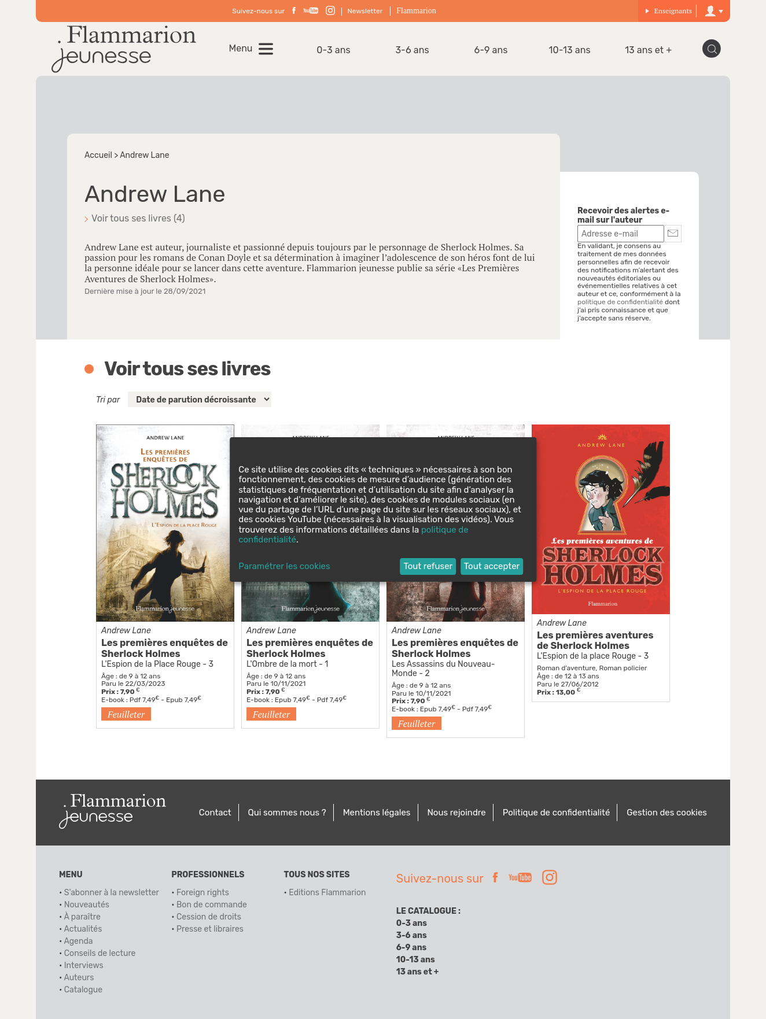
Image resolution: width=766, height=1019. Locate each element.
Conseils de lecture (100, 953)
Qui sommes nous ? (287, 812)
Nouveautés (86, 905)
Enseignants (668, 10)
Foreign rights (202, 893)
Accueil (98, 155)
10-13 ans (570, 50)
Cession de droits (208, 917)
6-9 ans (491, 50)
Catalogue (83, 990)
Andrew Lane (126, 631)
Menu (241, 48)
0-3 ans (333, 50)
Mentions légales (377, 812)
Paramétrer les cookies (284, 566)
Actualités (83, 929)
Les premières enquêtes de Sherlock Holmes (164, 648)
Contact (215, 812)
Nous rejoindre (456, 812)
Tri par (108, 400)
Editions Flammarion (327, 893)
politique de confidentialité (620, 302)
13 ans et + (648, 50)
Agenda (78, 941)
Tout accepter (492, 566)
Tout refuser (427, 566)
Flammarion (416, 10)
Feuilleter (126, 714)
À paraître (82, 917)
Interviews (84, 965)
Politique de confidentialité (556, 812)
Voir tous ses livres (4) (138, 218)
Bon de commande (211, 905)
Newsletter (365, 11)
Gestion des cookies (667, 812)
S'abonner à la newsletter (111, 893)
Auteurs (79, 978)
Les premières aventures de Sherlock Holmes (595, 641)
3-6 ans (412, 50)
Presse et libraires (210, 929)
